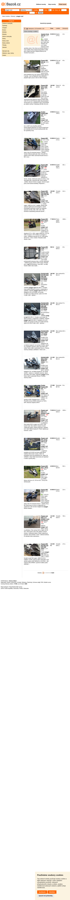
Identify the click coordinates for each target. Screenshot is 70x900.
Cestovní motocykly (7, 23)
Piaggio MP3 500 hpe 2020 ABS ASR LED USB (45, 193)
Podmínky (29, 582)
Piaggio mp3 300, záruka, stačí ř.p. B (44, 440)
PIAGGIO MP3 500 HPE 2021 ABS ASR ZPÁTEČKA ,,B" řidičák (45, 306)
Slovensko (16, 588)
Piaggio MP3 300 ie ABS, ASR (44, 166)
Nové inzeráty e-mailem (31, 31)
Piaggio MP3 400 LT (44, 490)
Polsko (21, 588)
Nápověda (3, 582)
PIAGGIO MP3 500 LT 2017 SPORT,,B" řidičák (45, 360)
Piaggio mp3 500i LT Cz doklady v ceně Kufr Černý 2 (45, 518)
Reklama (24, 582)
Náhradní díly (5, 51)
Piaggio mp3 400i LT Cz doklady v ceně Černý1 (45, 413)
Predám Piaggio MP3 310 (44, 387)
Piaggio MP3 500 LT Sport (44, 219)
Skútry (4, 38)
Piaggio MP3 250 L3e (44, 61)
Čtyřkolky (4, 25)
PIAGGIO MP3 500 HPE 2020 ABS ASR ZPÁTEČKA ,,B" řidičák (45, 276)
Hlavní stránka (6, 16)
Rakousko (26, 588)
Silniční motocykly (7, 36)
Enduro (4, 30)
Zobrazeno (65, 28)
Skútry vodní (5, 41)
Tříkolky (4, 45)
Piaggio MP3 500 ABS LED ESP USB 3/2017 (44, 546)
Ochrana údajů (36, 582)
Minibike (4, 32)
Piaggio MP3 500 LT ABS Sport (44, 87)
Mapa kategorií (4, 587)
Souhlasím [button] (42, 892)
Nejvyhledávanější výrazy (15, 587)
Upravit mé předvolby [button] (46, 896)
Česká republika (8, 588)
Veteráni (4, 47)
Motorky (13, 16)
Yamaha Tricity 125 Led (45, 34)
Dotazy (8, 582)
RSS (42, 582)
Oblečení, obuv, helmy (8, 53)
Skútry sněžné (6, 43)
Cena (51, 28)
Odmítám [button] (52, 892)
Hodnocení (14, 582)
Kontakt (19, 582)
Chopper (4, 27)
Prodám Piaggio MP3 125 (44, 113)
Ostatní (4, 55)
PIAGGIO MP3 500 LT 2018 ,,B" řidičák (45, 332)
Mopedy (4, 34)
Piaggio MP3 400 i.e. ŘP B (44, 467)
